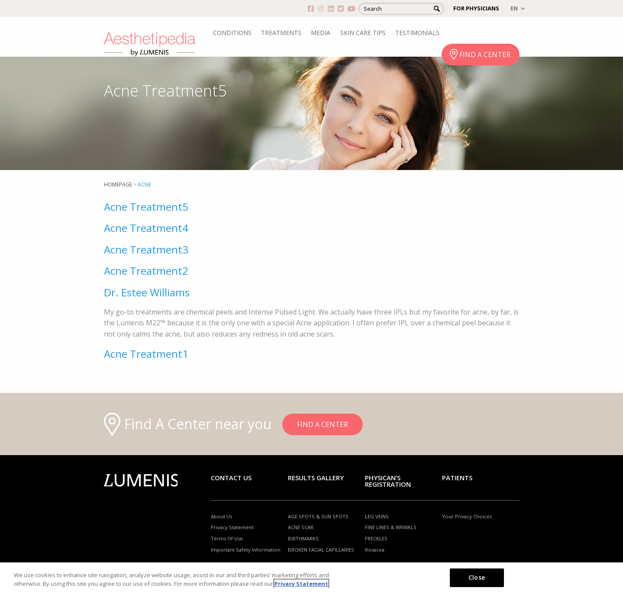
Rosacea (374, 549)
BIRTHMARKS (303, 538)
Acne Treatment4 (146, 228)
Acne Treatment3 (146, 249)
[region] (311, 578)
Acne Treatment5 (146, 206)
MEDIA (320, 33)
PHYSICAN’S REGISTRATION (388, 480)
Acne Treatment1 (146, 354)
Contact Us (231, 477)
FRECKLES (376, 538)
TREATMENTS (281, 33)
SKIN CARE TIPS (363, 33)
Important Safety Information (246, 549)
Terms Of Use (227, 538)
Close (476, 577)
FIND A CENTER (484, 54)
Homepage (118, 184)
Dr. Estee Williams (147, 292)
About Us (221, 516)
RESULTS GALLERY (316, 477)
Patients (457, 477)
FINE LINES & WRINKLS (390, 527)
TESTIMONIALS (417, 33)
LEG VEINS (377, 516)
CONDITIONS (232, 33)
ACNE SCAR (300, 527)
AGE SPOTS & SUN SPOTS (318, 516)
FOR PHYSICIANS (476, 8)
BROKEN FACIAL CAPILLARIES (321, 549)
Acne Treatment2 (146, 270)
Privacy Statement (232, 527)
